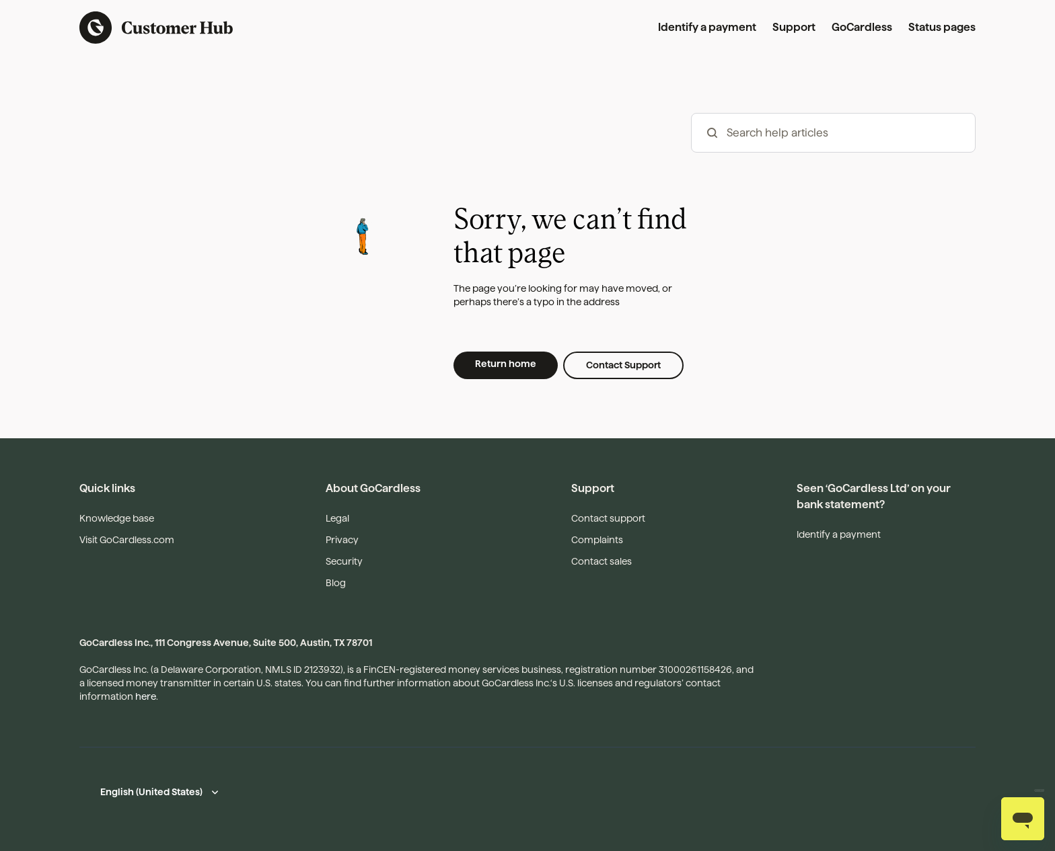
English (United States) (151, 791)
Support (793, 27)
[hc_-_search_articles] (833, 133)
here (145, 696)
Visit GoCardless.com (126, 539)
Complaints (597, 539)
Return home (505, 363)
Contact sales (601, 561)
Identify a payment (707, 27)
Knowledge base (116, 518)
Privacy (342, 539)
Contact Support (623, 365)
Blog (336, 582)
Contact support (608, 518)
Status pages (942, 27)
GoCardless (862, 27)
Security (344, 561)
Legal (337, 518)
